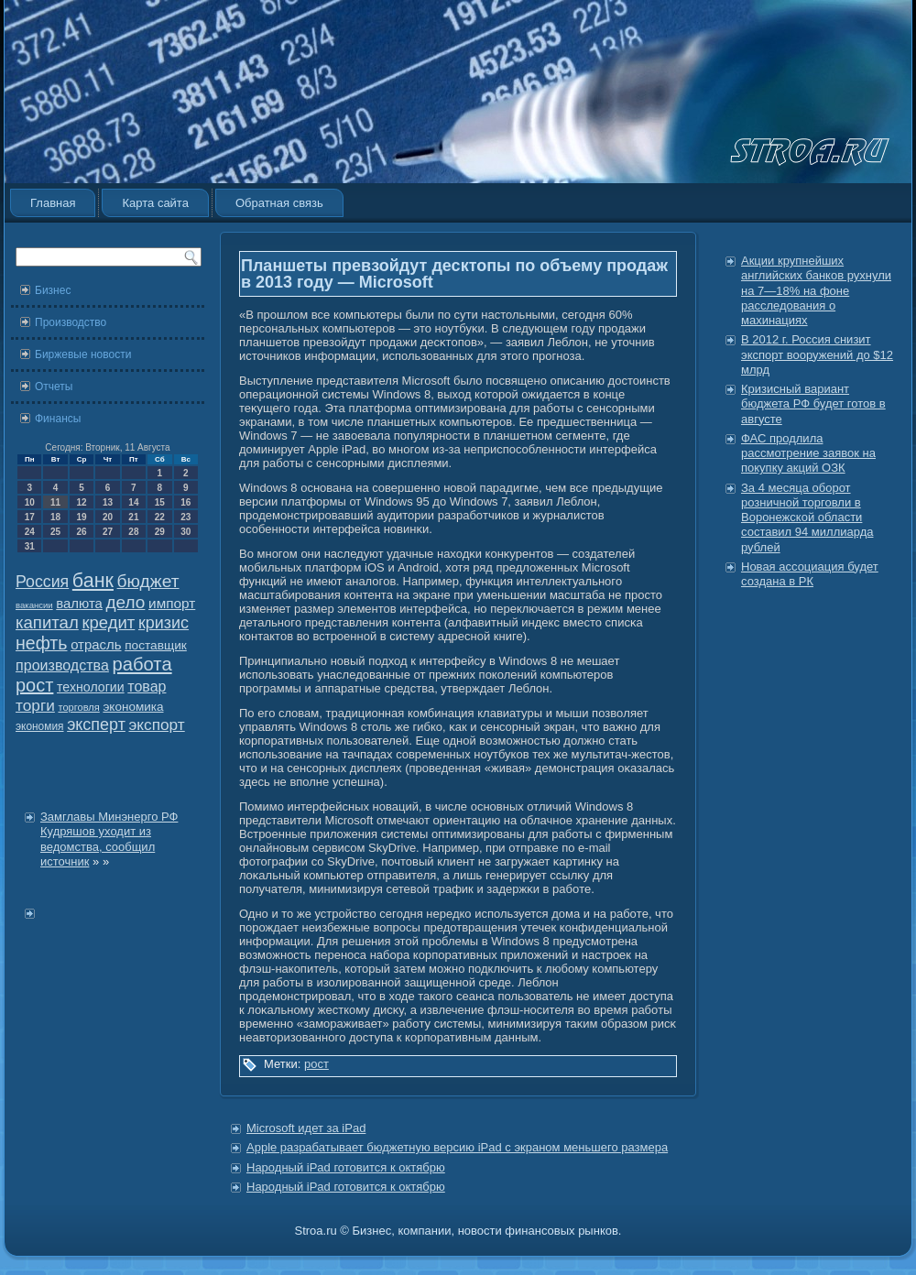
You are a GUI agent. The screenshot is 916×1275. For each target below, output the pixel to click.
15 (160, 502)
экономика (133, 707)
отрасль (96, 644)
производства (62, 665)
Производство (70, 322)
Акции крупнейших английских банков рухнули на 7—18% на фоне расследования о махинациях (816, 290)
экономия (40, 726)
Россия (42, 581)
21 (133, 517)
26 (81, 532)
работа (142, 664)
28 (133, 532)
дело (126, 602)
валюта (79, 603)
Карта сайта (155, 203)
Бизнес (53, 290)
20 (108, 517)
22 (160, 517)
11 (55, 502)
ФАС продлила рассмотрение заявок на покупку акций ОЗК (808, 453)
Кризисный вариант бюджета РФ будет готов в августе (813, 404)
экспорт (157, 724)
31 (30, 546)
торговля (78, 707)
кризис (163, 623)
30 (185, 532)
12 (81, 502)
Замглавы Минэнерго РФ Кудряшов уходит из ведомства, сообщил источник (109, 839)
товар (146, 686)
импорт (171, 603)
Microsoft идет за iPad (305, 1128)
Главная (52, 203)
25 (55, 532)
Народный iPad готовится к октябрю (345, 1167)
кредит (108, 622)
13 (108, 502)
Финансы (58, 418)
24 (30, 532)
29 (160, 532)
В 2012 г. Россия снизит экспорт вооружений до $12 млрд (817, 354)
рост (34, 685)
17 (30, 517)
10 (30, 502)
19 (81, 517)
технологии (91, 687)
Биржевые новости (83, 354)
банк (93, 581)
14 (133, 502)
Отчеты (53, 386)
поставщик (156, 645)
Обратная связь (279, 203)
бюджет (148, 581)
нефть (42, 643)
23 (185, 517)
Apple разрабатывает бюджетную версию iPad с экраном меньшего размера (457, 1147)
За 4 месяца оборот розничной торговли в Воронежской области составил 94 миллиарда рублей (807, 517)
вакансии (34, 605)
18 (55, 517)
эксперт (96, 724)
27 (108, 532)
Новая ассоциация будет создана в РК (809, 574)
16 (185, 502)
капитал (47, 622)
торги (35, 705)
